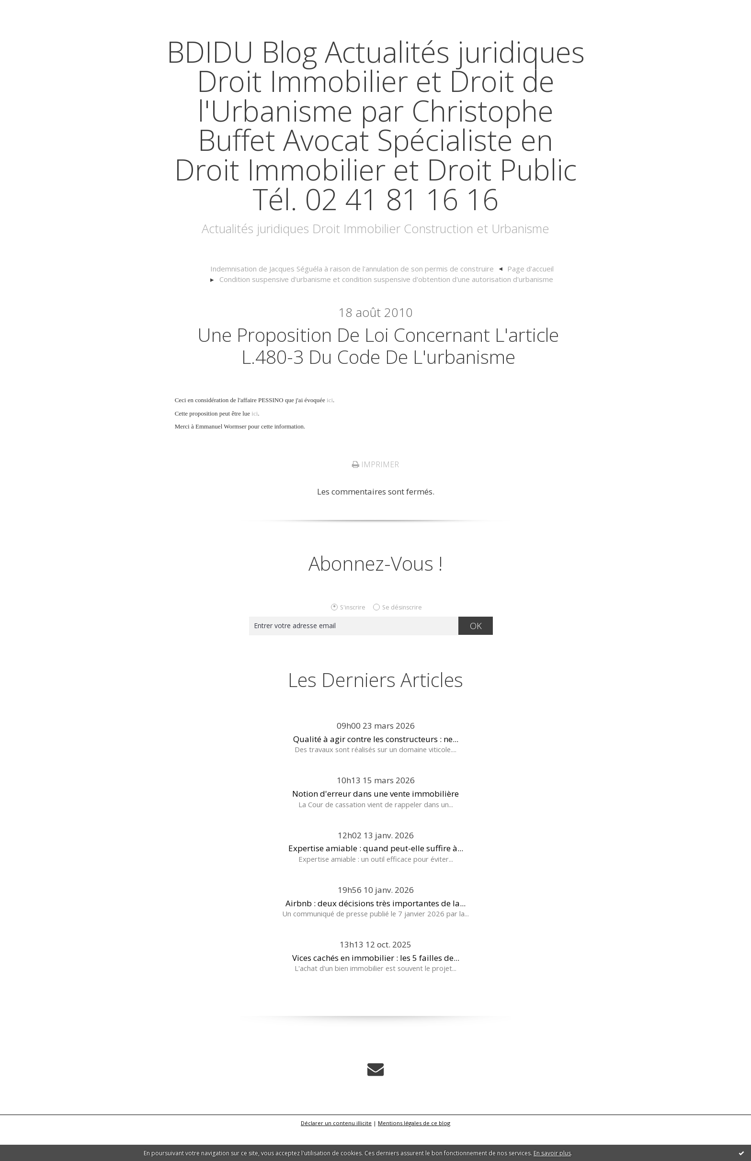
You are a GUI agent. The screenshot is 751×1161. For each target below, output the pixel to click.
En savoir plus (552, 1153)
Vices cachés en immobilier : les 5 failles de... (375, 987)
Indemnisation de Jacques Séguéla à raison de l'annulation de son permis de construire (352, 298)
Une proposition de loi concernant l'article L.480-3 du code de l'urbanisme (378, 375)
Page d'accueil (526, 298)
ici (330, 430)
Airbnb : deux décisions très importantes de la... (375, 933)
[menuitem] (357, 298)
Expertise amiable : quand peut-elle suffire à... (375, 878)
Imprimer (375, 495)
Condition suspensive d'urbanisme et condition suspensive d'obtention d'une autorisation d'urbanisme (386, 309)
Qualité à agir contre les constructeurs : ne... (375, 769)
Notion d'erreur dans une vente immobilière (375, 824)
